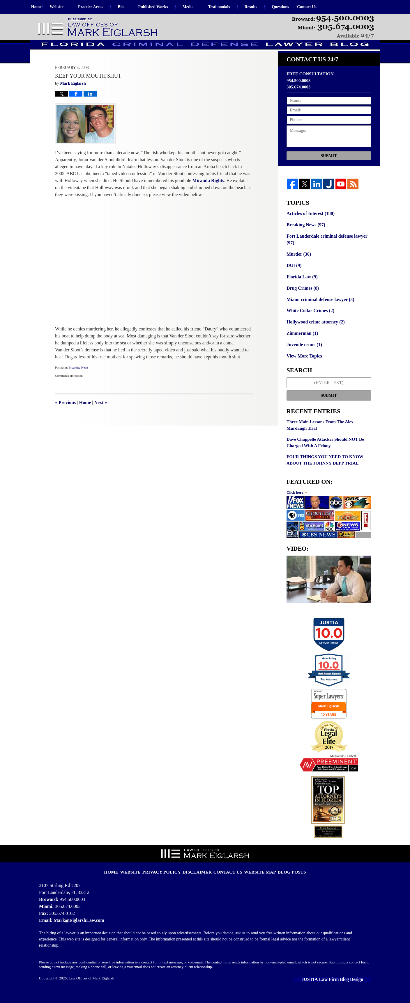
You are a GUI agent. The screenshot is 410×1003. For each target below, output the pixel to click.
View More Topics (303, 366)
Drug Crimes (302, 300)
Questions (293, 7)
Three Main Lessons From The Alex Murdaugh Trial (320, 435)
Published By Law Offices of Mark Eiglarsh (333, 27)
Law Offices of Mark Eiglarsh (91, 987)
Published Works (166, 7)
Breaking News (78, 383)
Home (43, 7)
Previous (65, 418)
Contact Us (326, 7)
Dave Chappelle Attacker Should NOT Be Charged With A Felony (325, 452)
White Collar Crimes (309, 322)
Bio (134, 7)
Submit (329, 171)
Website (69, 7)
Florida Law (301, 289)
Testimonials (232, 7)
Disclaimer (199, 877)
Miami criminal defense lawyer (319, 311)
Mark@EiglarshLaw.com (77, 929)
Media (200, 7)
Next (100, 418)
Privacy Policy (168, 877)
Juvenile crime (303, 355)
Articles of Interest (309, 228)
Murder (298, 268)
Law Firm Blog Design (344, 988)
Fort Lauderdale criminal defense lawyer (325, 253)
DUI (294, 279)
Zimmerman (301, 344)
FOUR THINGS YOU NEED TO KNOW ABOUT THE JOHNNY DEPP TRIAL (325, 470)
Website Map (255, 877)
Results (263, 7)
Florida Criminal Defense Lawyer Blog (98, 27)
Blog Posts (284, 877)
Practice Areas (103, 7)
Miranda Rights (208, 196)
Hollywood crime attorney (314, 333)
